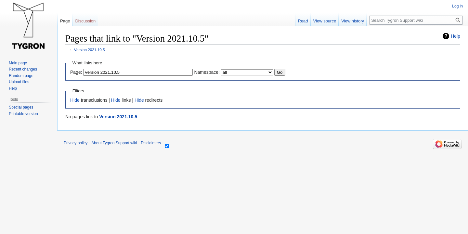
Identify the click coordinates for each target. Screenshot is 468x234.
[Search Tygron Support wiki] (416, 20)
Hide (75, 100)
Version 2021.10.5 (89, 49)
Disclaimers (151, 143)
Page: (76, 72)
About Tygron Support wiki (114, 143)
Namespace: (207, 72)
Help (455, 36)
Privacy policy (75, 143)
